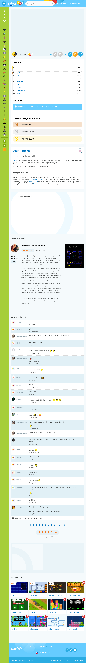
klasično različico (39, 179)
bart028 (19, 70)
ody (18, 84)
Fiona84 (19, 79)
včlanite (54, 107)
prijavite (46, 107)
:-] (17, 67)
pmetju (19, 87)
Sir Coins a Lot (33, 182)
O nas (50, 646)
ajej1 (18, 73)
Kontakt (42, 646)
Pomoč (32, 646)
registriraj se (77, 3)
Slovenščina (41, 652)
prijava (61, 3)
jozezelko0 (20, 81)
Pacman (15, 160)
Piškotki (69, 660)
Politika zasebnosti (57, 660)
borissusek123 (21, 90)
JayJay (18, 93)
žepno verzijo (37, 184)
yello (18, 76)
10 (58, 525)
